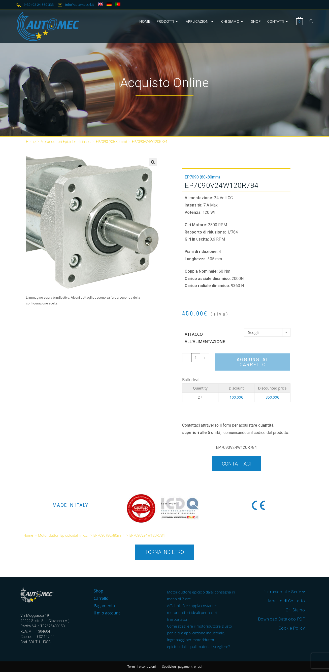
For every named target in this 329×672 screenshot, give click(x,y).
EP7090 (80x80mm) (111, 141)
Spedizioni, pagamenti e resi (182, 666)
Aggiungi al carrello (253, 362)
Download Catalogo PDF (281, 619)
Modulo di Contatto (286, 601)
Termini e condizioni (141, 666)
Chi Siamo (295, 610)
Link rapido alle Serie (283, 591)
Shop (98, 591)
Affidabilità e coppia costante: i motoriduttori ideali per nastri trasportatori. (192, 612)
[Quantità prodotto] (195, 357)
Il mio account (107, 613)
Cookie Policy (292, 628)
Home (31, 141)
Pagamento (104, 605)
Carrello (101, 598)
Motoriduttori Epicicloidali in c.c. (66, 141)
